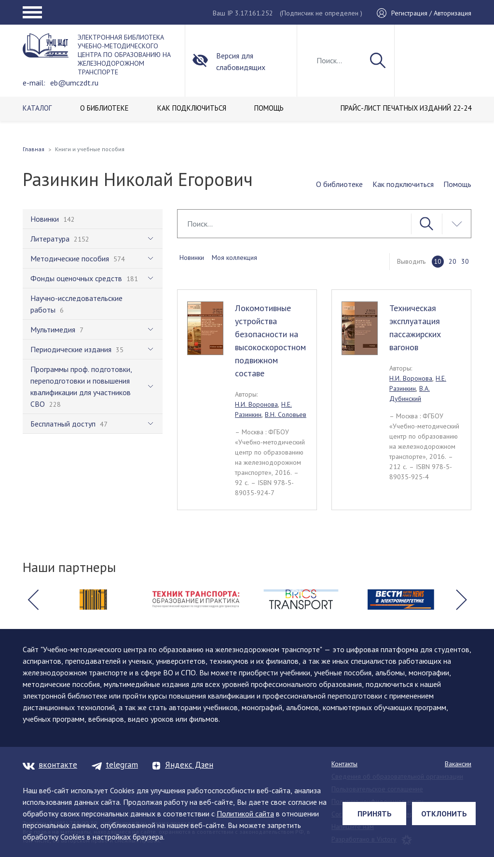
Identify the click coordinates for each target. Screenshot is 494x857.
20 (452, 261)
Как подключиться (403, 184)
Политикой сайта (245, 813)
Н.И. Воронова (256, 404)
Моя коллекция (234, 257)
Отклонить (444, 813)
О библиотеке (339, 184)
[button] (33, 599)
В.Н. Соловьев (285, 414)
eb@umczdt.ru (74, 82)
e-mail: (34, 82)
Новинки (191, 257)
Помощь (457, 184)
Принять (374, 813)
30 (465, 261)
